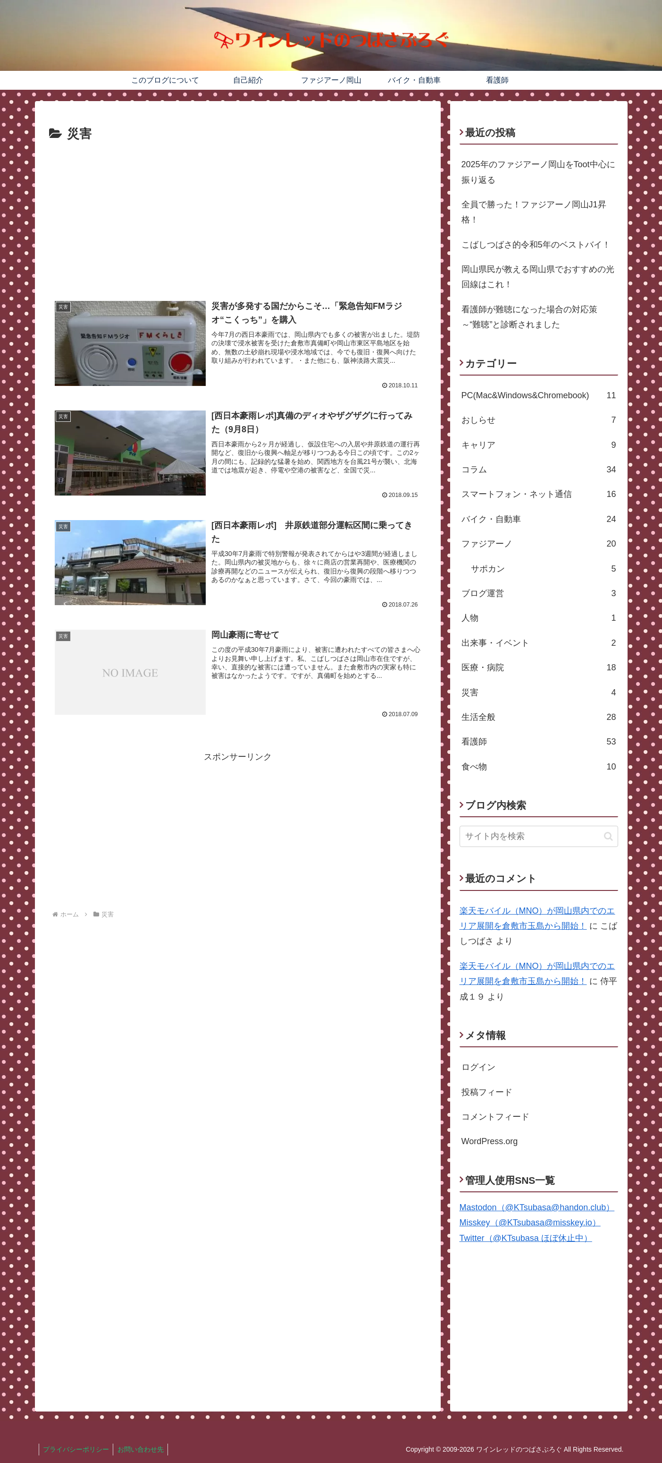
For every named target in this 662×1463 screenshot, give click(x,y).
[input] (539, 836)
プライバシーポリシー (77, 1449)
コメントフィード (495, 1116)
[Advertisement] (238, 216)
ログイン (478, 1067)
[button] (608, 836)
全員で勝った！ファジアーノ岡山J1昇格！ (533, 212)
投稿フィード (486, 1092)
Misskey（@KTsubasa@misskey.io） (530, 1222)
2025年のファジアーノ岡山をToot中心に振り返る (538, 172)
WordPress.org (489, 1141)
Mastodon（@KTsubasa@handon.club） (537, 1207)
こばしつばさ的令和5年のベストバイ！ (536, 244)
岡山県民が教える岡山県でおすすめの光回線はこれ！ (537, 277)
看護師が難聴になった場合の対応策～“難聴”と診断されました (529, 317)
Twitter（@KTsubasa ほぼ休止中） (526, 1238)
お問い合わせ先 (143, 1449)
